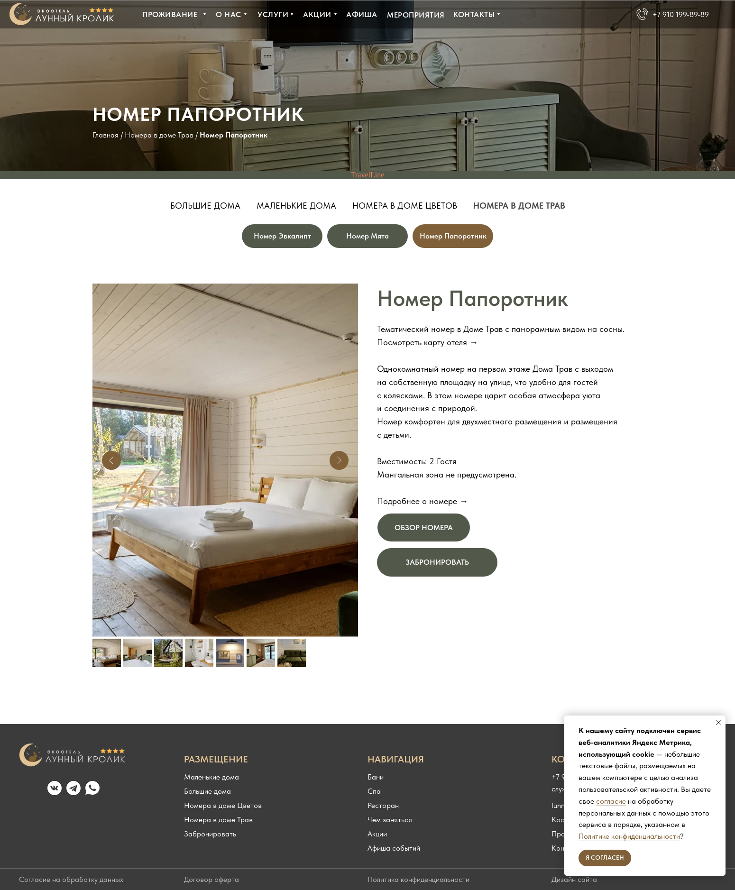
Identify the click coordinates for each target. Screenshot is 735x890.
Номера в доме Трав (159, 134)
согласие (611, 801)
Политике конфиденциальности (629, 836)
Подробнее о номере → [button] (422, 501)
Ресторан (383, 805)
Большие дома (205, 206)
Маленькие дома (296, 206)
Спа (374, 791)
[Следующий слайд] (339, 460)
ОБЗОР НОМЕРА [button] (424, 527)
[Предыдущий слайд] (111, 460)
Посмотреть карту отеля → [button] (427, 342)
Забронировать (210, 833)
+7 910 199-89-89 (680, 14)
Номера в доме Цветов (404, 206)
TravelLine (368, 175)
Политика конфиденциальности (418, 879)
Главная (105, 134)
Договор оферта (211, 879)
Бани (376, 776)
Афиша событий (394, 848)
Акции (377, 833)
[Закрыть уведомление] (718, 722)
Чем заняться (390, 819)
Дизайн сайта (574, 879)
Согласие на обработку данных (71, 879)
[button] (321, 14)
